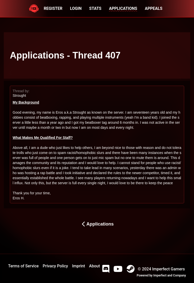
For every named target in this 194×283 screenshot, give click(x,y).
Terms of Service (23, 266)
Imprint (78, 266)
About (94, 266)
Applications (97, 224)
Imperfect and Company (169, 275)
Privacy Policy (55, 266)
